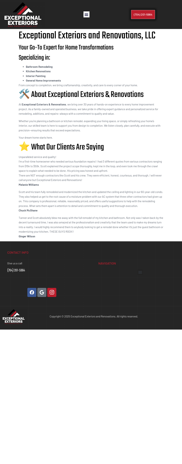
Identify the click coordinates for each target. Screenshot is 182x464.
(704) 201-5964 (16, 270)
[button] (86, 14)
